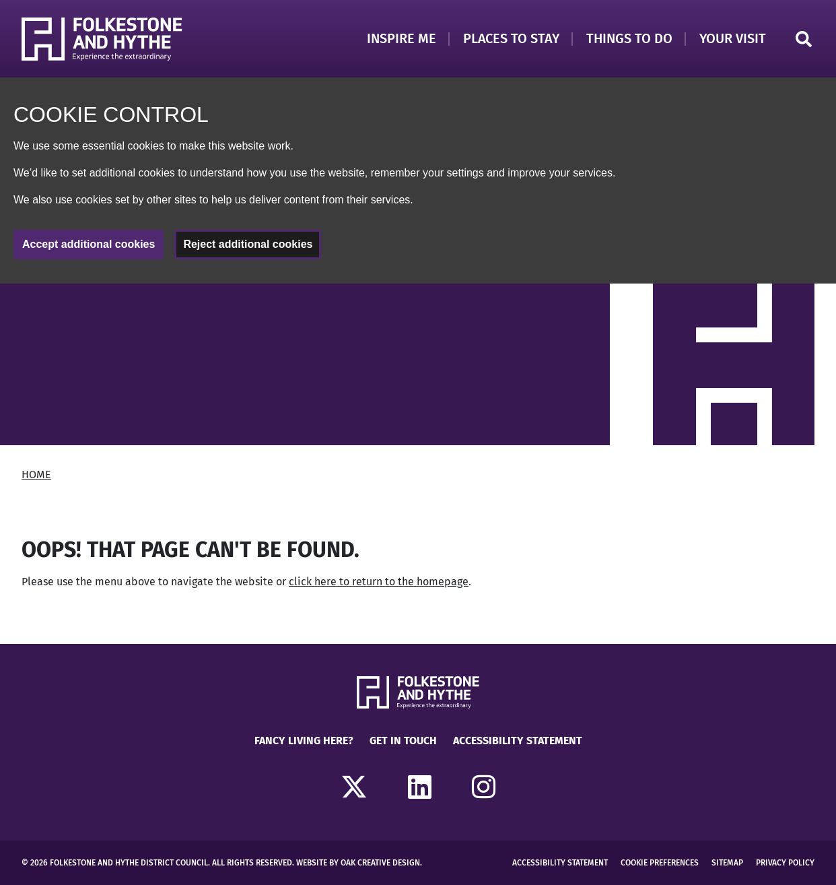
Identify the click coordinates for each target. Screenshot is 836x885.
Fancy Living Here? (303, 740)
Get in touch (403, 740)
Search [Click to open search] (803, 39)
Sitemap (727, 862)
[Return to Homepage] (102, 39)
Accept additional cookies (88, 244)
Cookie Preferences (660, 862)
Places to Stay (511, 38)
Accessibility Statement (517, 740)
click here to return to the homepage (378, 581)
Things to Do (629, 38)
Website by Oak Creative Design (358, 862)
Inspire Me (401, 38)
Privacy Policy (785, 862)
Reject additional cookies (247, 244)
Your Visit (732, 38)
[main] (418, 463)
